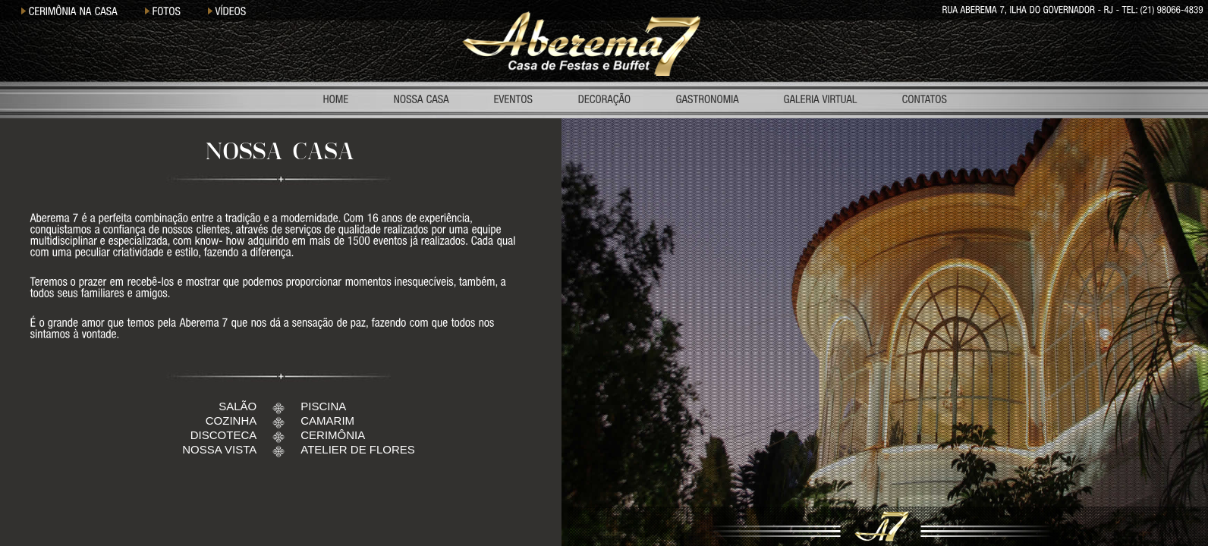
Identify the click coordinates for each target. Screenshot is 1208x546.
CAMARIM (327, 420)
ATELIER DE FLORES (357, 449)
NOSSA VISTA (219, 449)
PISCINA (323, 406)
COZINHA (231, 420)
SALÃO (237, 406)
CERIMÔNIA (332, 434)
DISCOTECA (223, 434)
